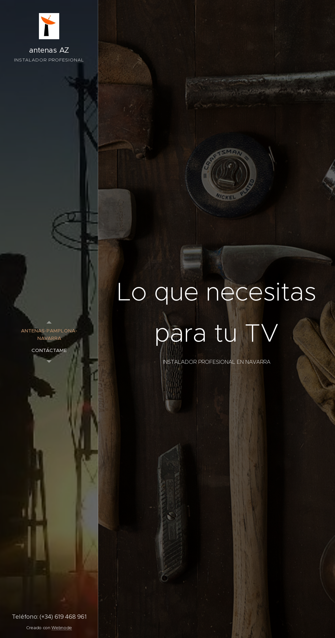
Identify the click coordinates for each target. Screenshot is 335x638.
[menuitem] (49, 334)
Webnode (61, 627)
